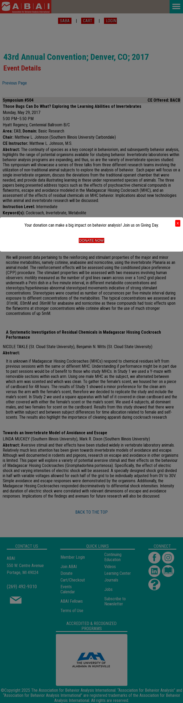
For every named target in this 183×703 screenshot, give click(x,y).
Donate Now (91, 240)
